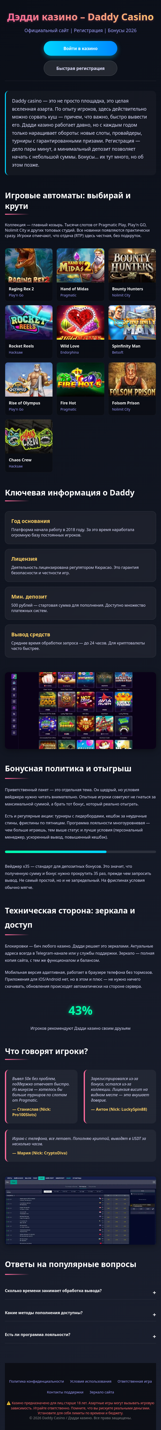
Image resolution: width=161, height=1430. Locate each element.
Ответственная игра (135, 1381)
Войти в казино (80, 48)
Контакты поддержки (65, 1392)
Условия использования (90, 1381)
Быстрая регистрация (80, 68)
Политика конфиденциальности (36, 1381)
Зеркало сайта (102, 1392)
